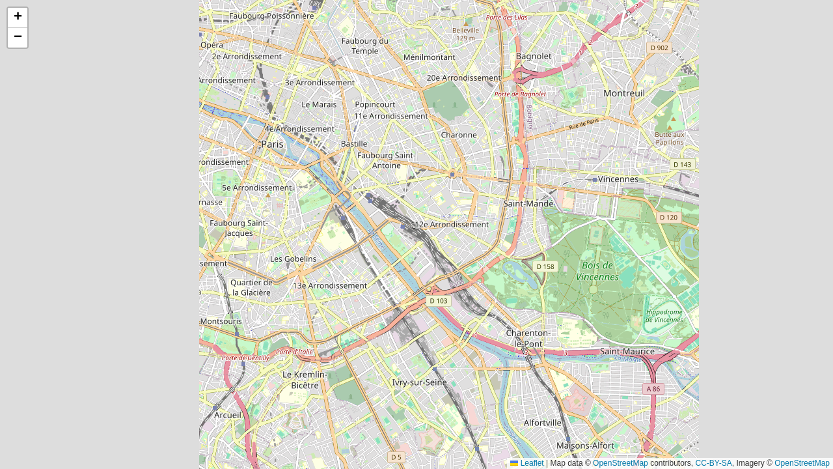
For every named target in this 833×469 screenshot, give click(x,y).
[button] (17, 18)
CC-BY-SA (714, 463)
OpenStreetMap (620, 463)
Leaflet (526, 463)
